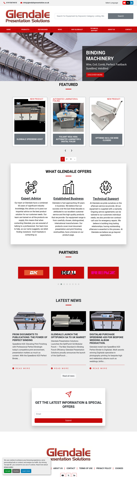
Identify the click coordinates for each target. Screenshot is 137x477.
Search (121, 16)
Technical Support (94, 29)
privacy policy (8, 467)
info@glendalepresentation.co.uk (36, 3)
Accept (7, 471)
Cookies (119, 468)
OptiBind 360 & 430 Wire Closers (106, 139)
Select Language (112, 3)
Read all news (68, 376)
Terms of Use (85, 468)
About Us (111, 29)
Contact (128, 29)
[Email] (68, 414)
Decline (16, 471)
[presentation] (65, 150)
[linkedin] (131, 3)
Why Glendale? (77, 29)
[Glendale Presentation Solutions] (68, 454)
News (60, 29)
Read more (21, 368)
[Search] (81, 16)
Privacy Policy (103, 468)
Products (25, 29)
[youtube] (124, 3)
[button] (25, 30)
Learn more (26, 471)
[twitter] (128, 3)
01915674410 (11, 3)
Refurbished (43, 29)
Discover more (95, 75)
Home (9, 29)
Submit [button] (68, 420)
